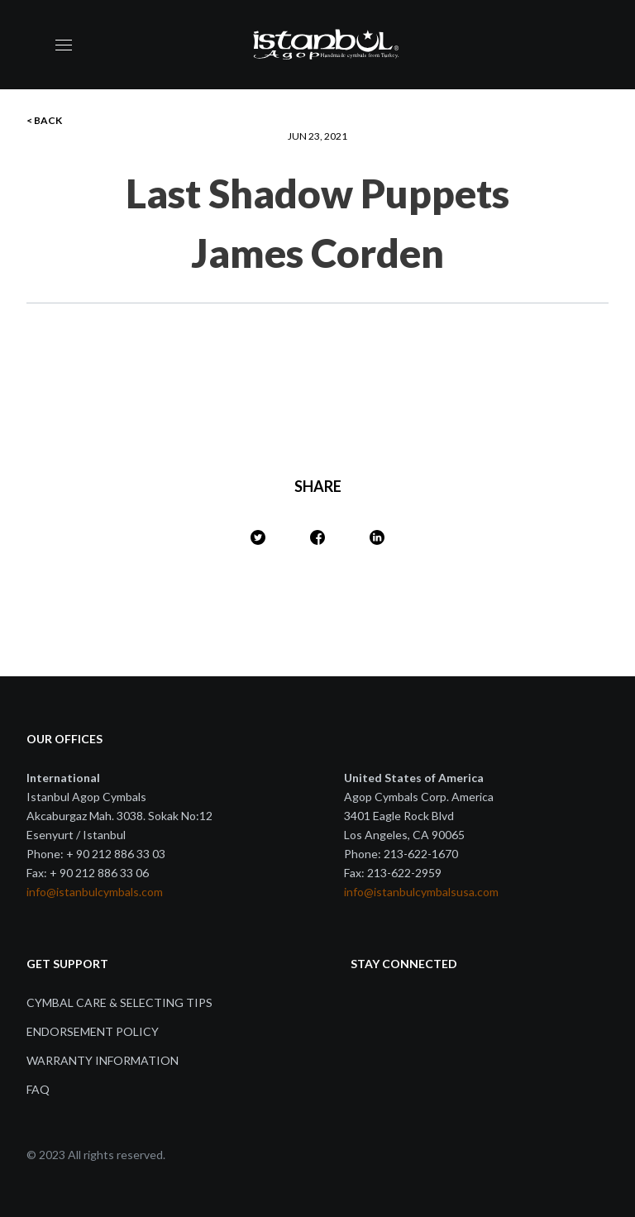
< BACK (44, 120)
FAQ (38, 1089)
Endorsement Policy (92, 1031)
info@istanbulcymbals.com (94, 892)
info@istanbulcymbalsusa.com (421, 892)
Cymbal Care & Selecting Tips (119, 1002)
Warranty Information (102, 1060)
